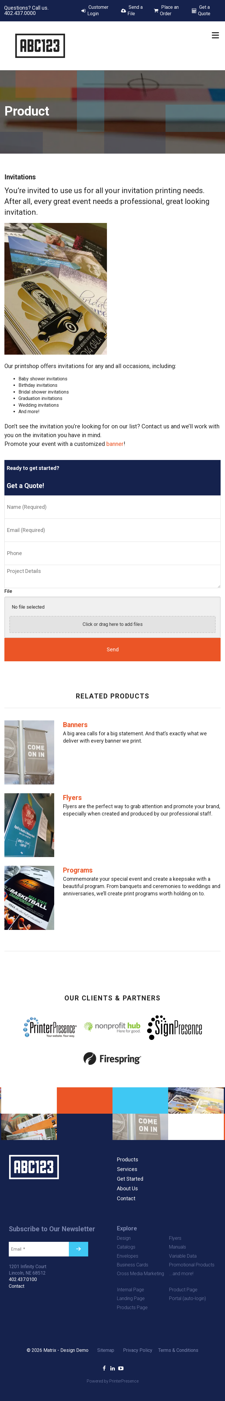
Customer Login (97, 10)
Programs (78, 870)
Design (124, 1238)
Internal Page (130, 1289)
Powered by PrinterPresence (113, 1381)
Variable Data (183, 1256)
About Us (127, 1188)
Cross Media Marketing (140, 1273)
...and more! (181, 1273)
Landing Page (131, 1298)
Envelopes (127, 1256)
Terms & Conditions (178, 1350)
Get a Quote (204, 10)
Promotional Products (191, 1265)
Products (127, 1159)
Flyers (72, 798)
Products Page (132, 1307)
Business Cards (132, 1265)
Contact (126, 1198)
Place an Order (169, 10)
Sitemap (105, 1350)
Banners (75, 725)
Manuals (177, 1247)
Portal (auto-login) (187, 1298)
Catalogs (126, 1247)
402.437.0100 (23, 1279)
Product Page (183, 1289)
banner (115, 443)
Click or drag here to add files (113, 624)
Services (127, 1169)
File (8, 591)
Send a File (135, 10)
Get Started (130, 1179)
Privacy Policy (137, 1350)
